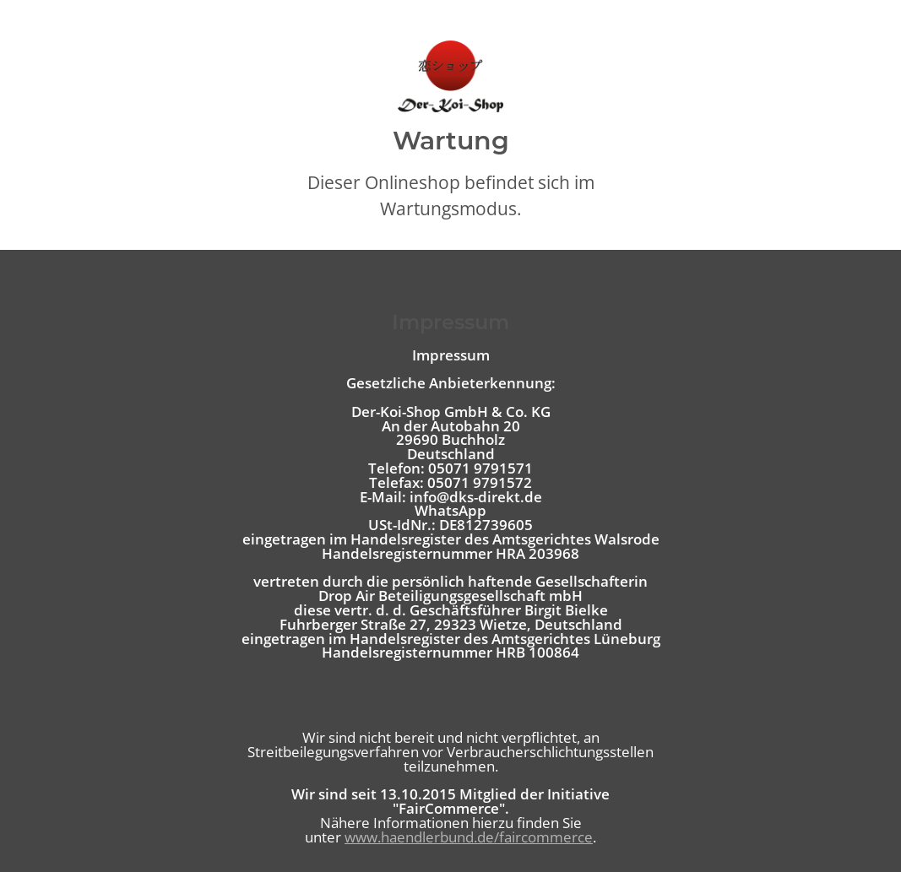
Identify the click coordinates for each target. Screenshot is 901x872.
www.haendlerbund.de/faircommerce (469, 837)
